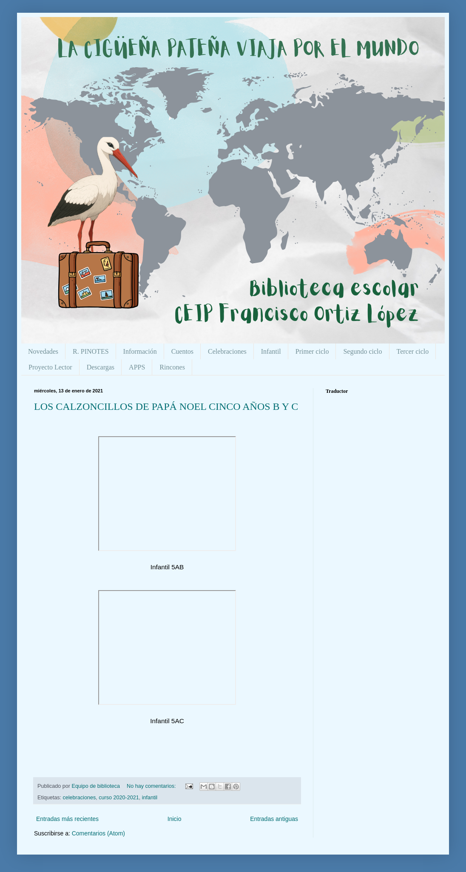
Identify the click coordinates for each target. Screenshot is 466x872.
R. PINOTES (90, 351)
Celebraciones (227, 351)
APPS (137, 367)
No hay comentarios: (152, 786)
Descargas (100, 367)
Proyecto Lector (50, 367)
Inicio (175, 818)
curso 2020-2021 (119, 798)
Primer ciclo (312, 351)
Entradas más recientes (67, 818)
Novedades (43, 351)
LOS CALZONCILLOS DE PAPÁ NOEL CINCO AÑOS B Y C (166, 406)
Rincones (172, 367)
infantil (149, 798)
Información (140, 351)
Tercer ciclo (413, 351)
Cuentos (182, 351)
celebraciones (79, 798)
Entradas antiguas (274, 818)
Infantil (271, 351)
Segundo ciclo (362, 351)
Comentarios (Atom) (98, 833)
